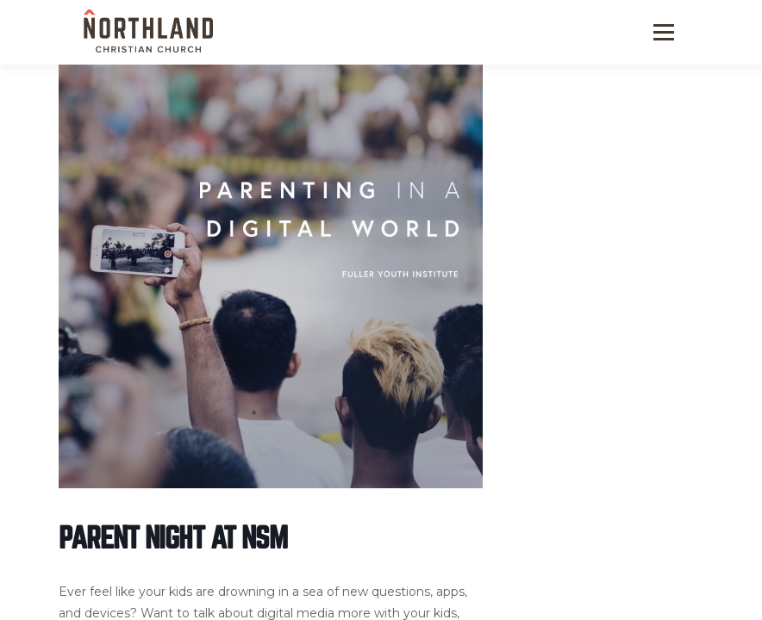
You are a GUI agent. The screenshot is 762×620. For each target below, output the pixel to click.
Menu (662, 32)
